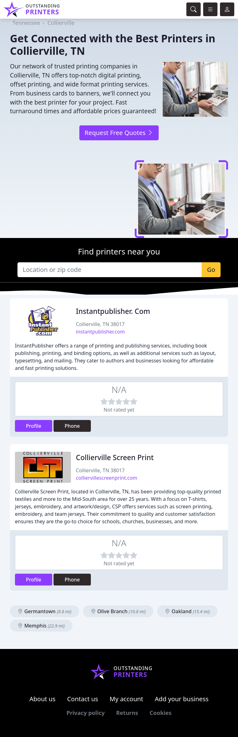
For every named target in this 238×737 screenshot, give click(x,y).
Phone (72, 425)
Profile (33, 425)
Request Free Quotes (119, 132)
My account (126, 699)
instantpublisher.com (100, 331)
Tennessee (26, 22)
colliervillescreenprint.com (106, 477)
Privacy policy (86, 712)
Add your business (182, 699)
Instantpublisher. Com (113, 311)
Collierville (60, 22)
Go (211, 269)
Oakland (187, 611)
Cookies (160, 712)
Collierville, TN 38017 (100, 324)
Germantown (44, 611)
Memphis (41, 625)
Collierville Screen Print (115, 457)
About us (43, 699)
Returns (127, 712)
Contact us (82, 699)
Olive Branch (118, 611)
